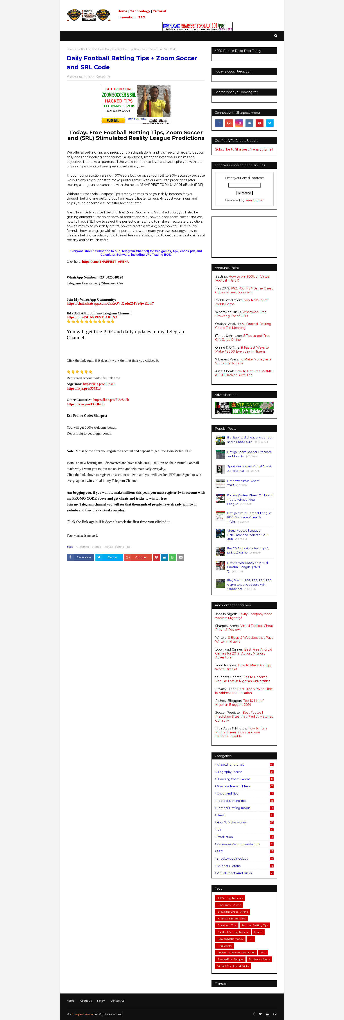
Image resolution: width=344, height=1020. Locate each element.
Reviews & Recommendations (245, 844)
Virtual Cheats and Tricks (245, 873)
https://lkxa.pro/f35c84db (111, 400)
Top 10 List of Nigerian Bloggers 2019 (239, 703)
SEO (141, 17)
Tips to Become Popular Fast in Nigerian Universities (242, 679)
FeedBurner (254, 200)
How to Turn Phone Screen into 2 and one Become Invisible (241, 732)
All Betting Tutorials (88, 546)
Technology (140, 11)
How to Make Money (245, 822)
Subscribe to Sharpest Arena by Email (244, 149)
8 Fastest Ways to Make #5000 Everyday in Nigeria (242, 349)
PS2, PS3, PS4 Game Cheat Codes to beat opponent (244, 290)
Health (245, 815)
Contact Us (117, 1000)
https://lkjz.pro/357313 (99, 384)
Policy (101, 1000)
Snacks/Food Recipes (245, 858)
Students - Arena (245, 865)
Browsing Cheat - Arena (245, 779)
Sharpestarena (82, 1014)
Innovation (127, 17)
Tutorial (159, 11)
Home (122, 11)
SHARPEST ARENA (82, 76)
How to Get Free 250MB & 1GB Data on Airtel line (243, 373)
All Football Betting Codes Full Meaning (243, 326)
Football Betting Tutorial (245, 808)
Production (245, 837)
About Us (86, 1000)
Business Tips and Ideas (245, 786)
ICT (245, 829)
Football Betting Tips (90, 49)
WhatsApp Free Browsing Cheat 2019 (241, 314)
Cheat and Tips (245, 793)
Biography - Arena (245, 771)
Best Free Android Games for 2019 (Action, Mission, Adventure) (243, 653)
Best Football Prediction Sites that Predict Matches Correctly (244, 716)
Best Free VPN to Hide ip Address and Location (244, 691)
